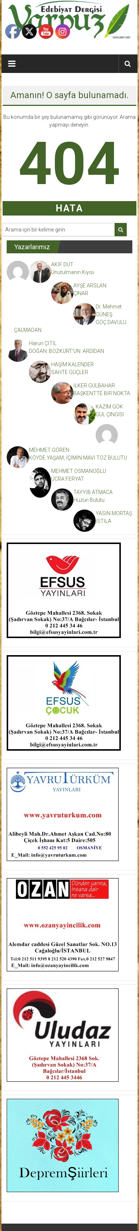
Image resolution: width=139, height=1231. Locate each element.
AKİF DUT (62, 264)
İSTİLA (103, 521)
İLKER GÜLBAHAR (94, 385)
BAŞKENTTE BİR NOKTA (101, 393)
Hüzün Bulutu (89, 500)
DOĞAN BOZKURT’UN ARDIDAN (66, 351)
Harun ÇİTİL (43, 343)
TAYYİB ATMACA (93, 492)
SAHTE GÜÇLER (69, 372)
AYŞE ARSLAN (89, 285)
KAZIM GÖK (109, 407)
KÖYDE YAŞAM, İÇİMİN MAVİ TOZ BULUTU (78, 458)
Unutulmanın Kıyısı (72, 272)
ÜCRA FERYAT (67, 479)
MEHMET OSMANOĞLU (78, 471)
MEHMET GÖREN (49, 450)
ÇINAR (80, 293)
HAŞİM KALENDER (72, 364)
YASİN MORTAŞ (114, 513)
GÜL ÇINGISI (110, 414)
